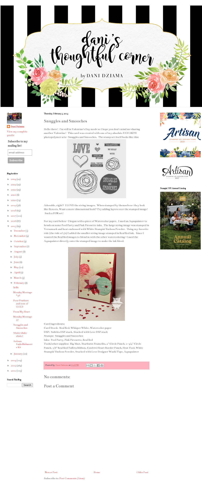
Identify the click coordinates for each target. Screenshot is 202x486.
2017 (14, 215)
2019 (14, 205)
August (18, 251)
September (20, 246)
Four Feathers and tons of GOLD (21, 303)
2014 (14, 360)
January (18, 353)
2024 (14, 179)
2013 (14, 365)
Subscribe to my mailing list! (17, 143)
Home (97, 472)
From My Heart (21, 311)
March (18, 277)
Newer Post (51, 472)
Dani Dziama (62, 365)
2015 (14, 226)
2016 (14, 221)
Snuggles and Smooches (20, 326)
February (19, 283)
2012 (14, 370)
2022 (14, 189)
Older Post (142, 472)
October (19, 241)
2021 (14, 194)
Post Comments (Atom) (72, 478)
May (16, 267)
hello (16, 287)
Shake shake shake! (20, 334)
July (16, 256)
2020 (14, 200)
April (17, 272)
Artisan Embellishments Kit (22, 344)
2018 (14, 210)
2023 (14, 184)
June (17, 262)
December (19, 230)
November (20, 236)
